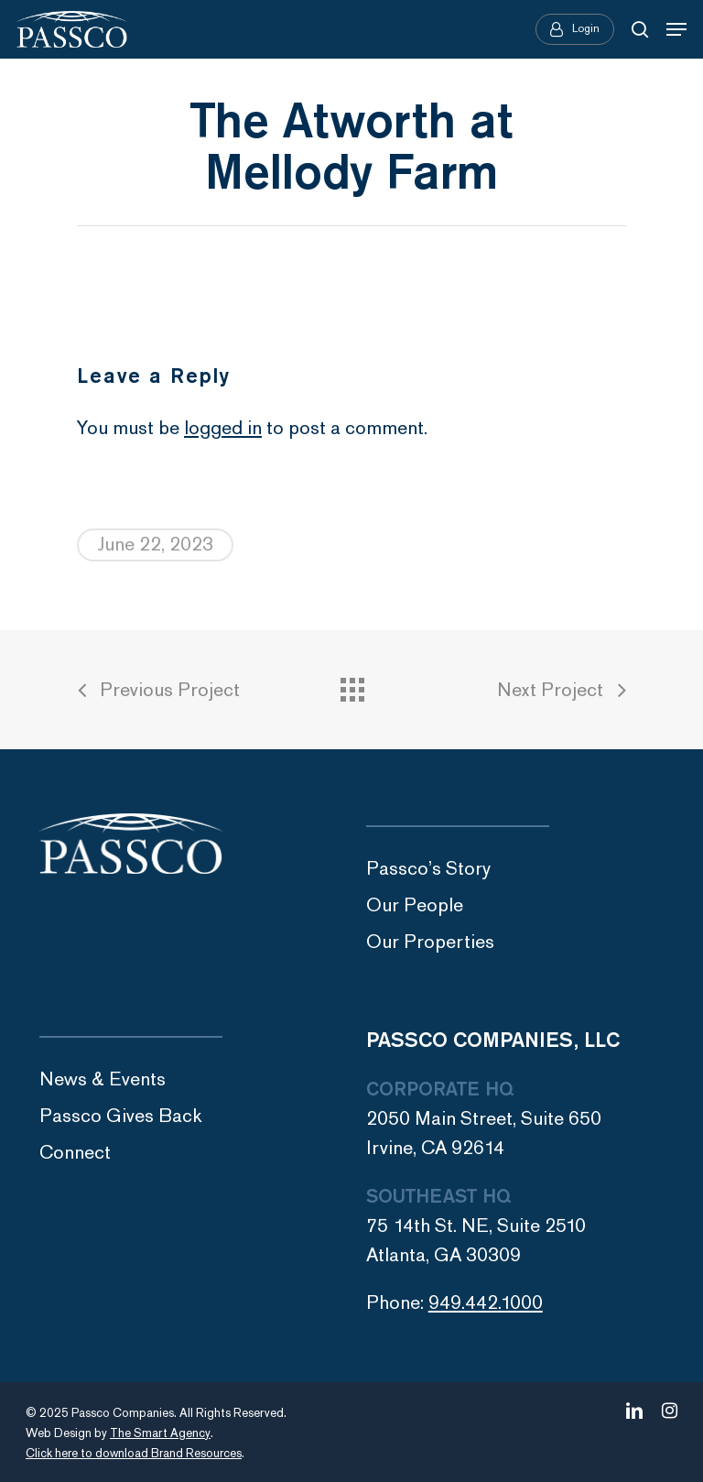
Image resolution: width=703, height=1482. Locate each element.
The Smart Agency (160, 1433)
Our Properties (430, 942)
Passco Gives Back (120, 1116)
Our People (414, 905)
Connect (75, 1152)
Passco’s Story (428, 868)
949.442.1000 (485, 1302)
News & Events (102, 1079)
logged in (223, 428)
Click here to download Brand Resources (134, 1453)
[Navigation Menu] (676, 29)
